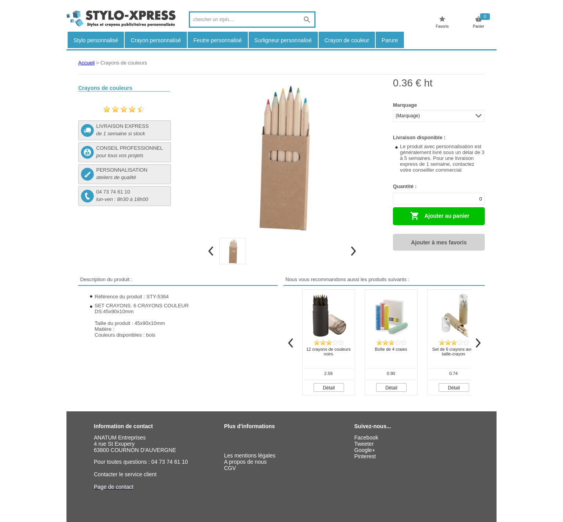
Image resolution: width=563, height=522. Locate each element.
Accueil (86, 63)
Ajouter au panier (440, 216)
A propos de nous (245, 462)
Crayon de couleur (347, 40)
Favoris (442, 22)
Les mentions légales (250, 455)
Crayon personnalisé (156, 40)
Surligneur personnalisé (283, 40)
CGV (230, 468)
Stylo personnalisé (96, 40)
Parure (390, 40)
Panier (478, 22)
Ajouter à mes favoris (438, 242)
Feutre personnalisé (218, 40)
